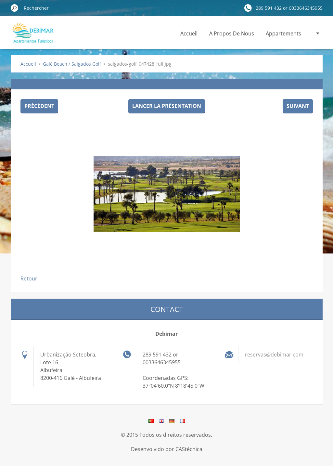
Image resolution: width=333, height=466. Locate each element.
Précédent (39, 106)
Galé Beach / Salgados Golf (72, 64)
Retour (28, 278)
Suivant (298, 106)
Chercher (15, 8)
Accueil (189, 33)
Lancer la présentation (166, 106)
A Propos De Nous (231, 33)
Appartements (283, 33)
